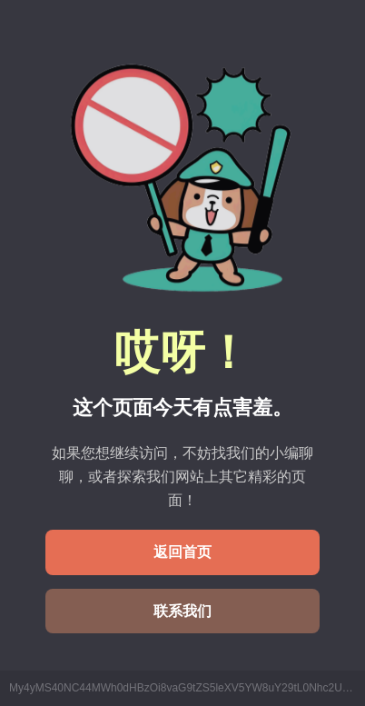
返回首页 (182, 552)
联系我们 (182, 611)
